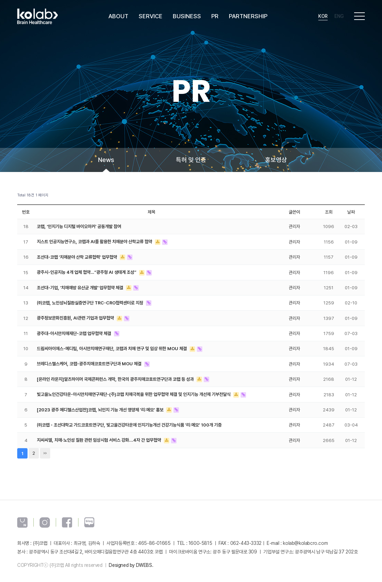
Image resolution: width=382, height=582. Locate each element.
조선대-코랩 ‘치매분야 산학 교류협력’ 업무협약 (77, 256)
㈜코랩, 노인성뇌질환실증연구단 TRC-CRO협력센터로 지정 (90, 301)
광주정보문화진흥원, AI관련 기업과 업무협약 (76, 316)
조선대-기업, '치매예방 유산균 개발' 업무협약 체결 (80, 286)
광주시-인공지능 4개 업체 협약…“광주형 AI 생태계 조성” (87, 271)
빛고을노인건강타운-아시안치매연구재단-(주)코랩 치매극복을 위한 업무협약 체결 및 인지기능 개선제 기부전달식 (134, 391)
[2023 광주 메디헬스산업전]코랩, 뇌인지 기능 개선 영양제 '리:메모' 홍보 (101, 406)
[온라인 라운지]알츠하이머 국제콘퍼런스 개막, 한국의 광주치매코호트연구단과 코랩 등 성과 (116, 376)
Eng (339, 17)
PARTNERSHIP (249, 17)
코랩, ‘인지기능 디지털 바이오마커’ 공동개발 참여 (79, 226)
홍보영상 (276, 159)
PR (215, 17)
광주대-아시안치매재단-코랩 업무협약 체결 (74, 331)
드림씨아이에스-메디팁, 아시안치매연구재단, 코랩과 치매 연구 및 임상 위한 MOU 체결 (112, 346)
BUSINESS (187, 17)
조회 (328, 212)
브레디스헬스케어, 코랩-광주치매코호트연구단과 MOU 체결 (89, 361)
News (106, 159)
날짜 (351, 212)
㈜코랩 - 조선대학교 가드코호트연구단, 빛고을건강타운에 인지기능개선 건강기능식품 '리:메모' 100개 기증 (129, 420)
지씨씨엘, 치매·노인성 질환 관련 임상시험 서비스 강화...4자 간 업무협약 (99, 436)
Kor (323, 17)
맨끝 (45, 448)
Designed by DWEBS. (131, 560)
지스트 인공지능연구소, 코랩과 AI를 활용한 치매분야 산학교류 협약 (95, 241)
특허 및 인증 (191, 159)
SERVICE (151, 17)
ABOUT (119, 17)
